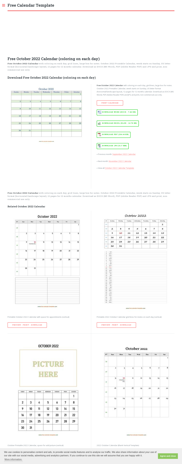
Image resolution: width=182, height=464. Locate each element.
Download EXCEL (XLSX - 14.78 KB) (119, 123)
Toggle (5, 5)
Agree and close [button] (168, 456)
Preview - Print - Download (27, 325)
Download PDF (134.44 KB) (115, 134)
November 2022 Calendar (120, 161)
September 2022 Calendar (124, 154)
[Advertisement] (91, 32)
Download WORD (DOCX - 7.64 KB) (119, 112)
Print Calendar (109, 103)
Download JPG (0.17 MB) (114, 146)
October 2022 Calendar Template (119, 168)
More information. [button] (13, 459)
